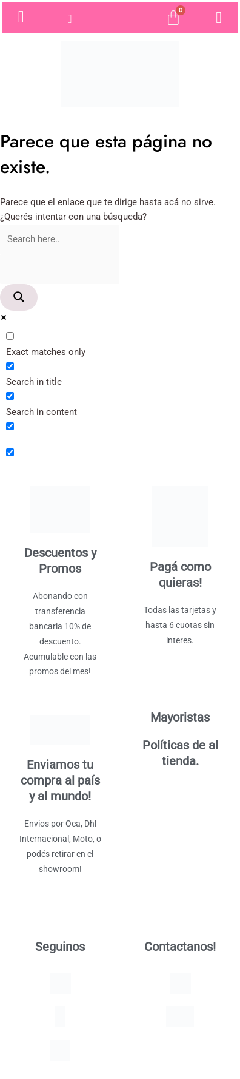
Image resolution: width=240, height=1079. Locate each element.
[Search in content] (10, 396)
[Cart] (173, 17)
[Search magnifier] (19, 297)
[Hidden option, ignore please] (10, 452)
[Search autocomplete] (59, 269)
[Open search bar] (120, 17)
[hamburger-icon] (70, 19)
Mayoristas (180, 717)
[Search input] (59, 239)
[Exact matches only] (10, 336)
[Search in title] (10, 366)
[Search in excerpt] (10, 426)
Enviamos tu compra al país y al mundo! (60, 780)
